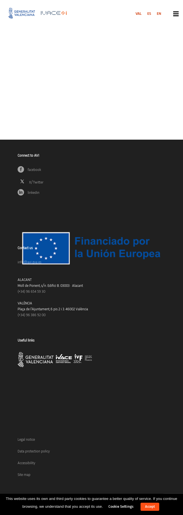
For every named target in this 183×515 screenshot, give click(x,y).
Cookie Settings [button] (121, 507)
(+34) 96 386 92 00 (32, 315)
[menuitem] (138, 13)
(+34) (31, 292)
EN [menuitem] (159, 14)
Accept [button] (150, 507)
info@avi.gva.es (29, 262)
